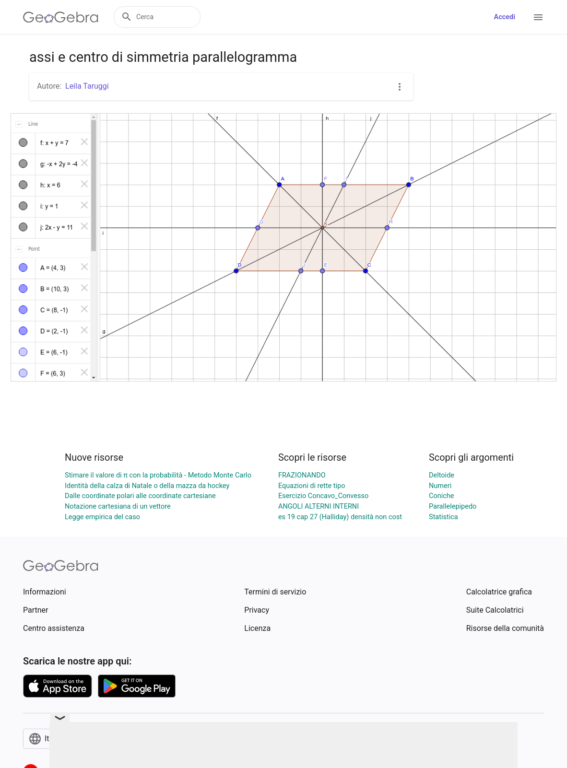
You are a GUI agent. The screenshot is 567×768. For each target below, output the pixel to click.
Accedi (504, 17)
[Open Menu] (538, 17)
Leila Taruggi (87, 86)
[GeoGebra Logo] (60, 17)
